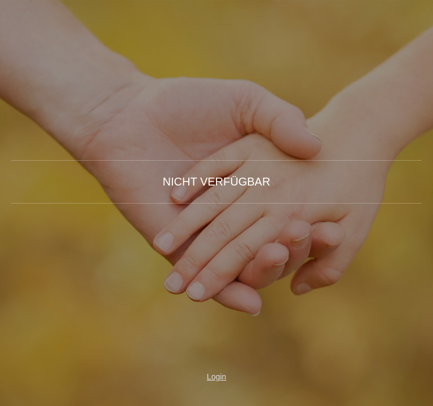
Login (216, 376)
